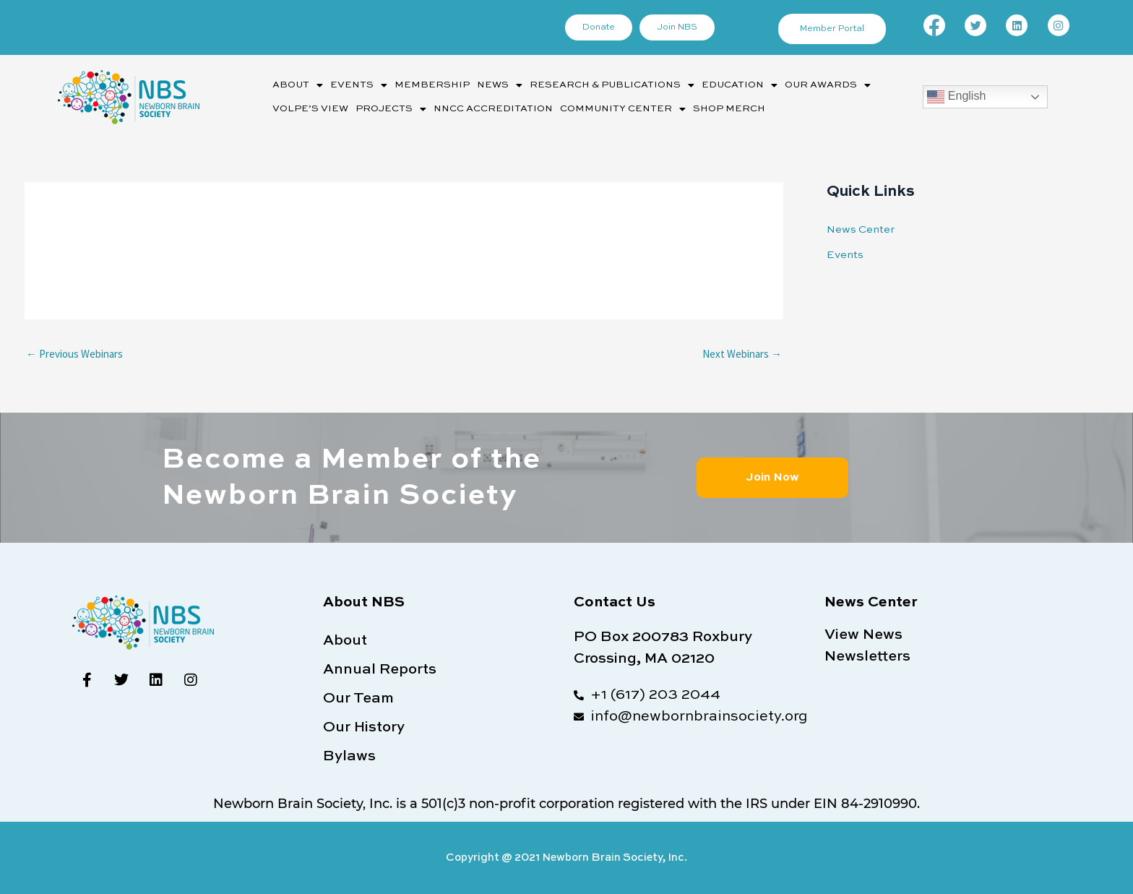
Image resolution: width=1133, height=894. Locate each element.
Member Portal (832, 29)
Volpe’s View (310, 108)
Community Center (623, 109)
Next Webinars (742, 354)
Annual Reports (379, 670)
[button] (298, 85)
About (297, 85)
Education (739, 85)
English (956, 97)
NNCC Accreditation (493, 108)
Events (358, 85)
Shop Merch (729, 108)
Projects (391, 109)
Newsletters (867, 657)
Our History (364, 728)
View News (863, 635)
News (499, 85)
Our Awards (828, 85)
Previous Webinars (74, 354)
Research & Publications (612, 85)
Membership (432, 85)
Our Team (358, 699)
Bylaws (349, 756)
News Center (861, 229)
